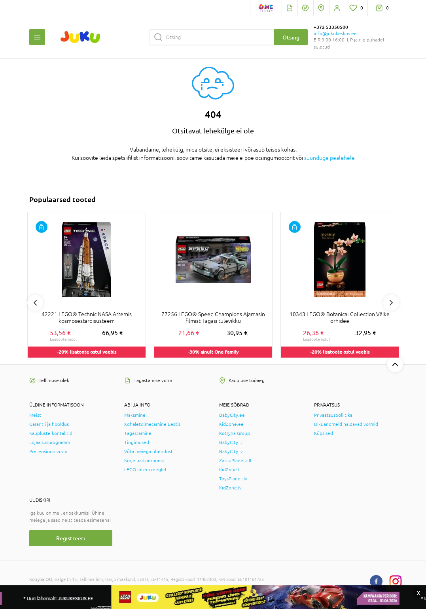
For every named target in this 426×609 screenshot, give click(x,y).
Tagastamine (137, 433)
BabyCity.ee (232, 415)
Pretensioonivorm (48, 451)
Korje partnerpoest (144, 460)
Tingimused (136, 442)
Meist (35, 415)
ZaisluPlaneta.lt (235, 460)
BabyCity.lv (231, 451)
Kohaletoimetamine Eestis (152, 424)
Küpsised (323, 433)
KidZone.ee (231, 424)
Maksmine (135, 415)
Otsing (290, 37)
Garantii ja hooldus (49, 424)
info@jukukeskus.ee (335, 33)
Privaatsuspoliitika (333, 415)
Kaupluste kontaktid (50, 433)
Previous (35, 303)
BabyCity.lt (230, 442)
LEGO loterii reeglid (145, 469)
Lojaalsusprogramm (49, 442)
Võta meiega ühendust (148, 451)
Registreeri (70, 538)
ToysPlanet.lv (233, 479)
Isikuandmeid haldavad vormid (346, 424)
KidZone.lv (230, 488)
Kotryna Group (234, 433)
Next (391, 303)
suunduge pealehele (329, 158)
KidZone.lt (230, 469)
